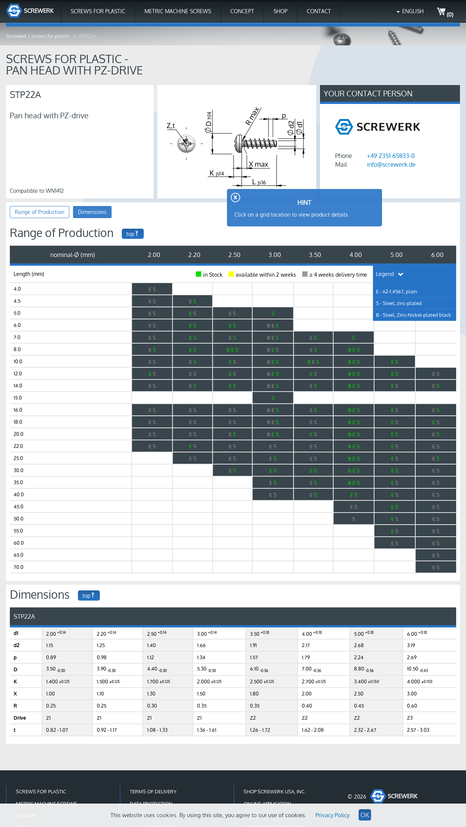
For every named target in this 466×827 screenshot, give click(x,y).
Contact (319, 11)
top (132, 234)
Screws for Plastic (98, 11)
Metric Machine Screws (177, 11)
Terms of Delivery (153, 791)
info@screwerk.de (391, 164)
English (413, 11)
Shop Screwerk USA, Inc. (275, 791)
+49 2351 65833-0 (391, 156)
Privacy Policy (332, 815)
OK (364, 815)
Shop (280, 11)
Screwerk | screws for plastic (38, 36)
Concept (242, 11)
